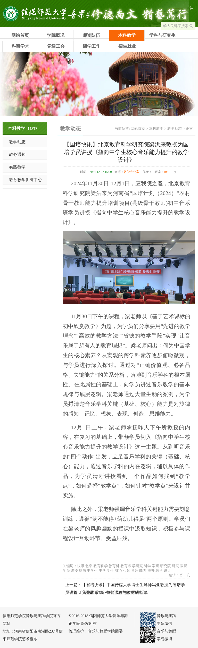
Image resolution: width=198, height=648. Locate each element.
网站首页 (20, 35)
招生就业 (127, 46)
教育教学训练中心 (25, 180)
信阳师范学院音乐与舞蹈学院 (35, 13)
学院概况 (55, 35)
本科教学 (127, 35)
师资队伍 (91, 35)
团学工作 (91, 46)
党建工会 (56, 46)
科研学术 (20, 46)
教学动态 (17, 142)
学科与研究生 (162, 35)
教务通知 (17, 154)
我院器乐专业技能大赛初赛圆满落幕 (115, 592)
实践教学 (17, 167)
